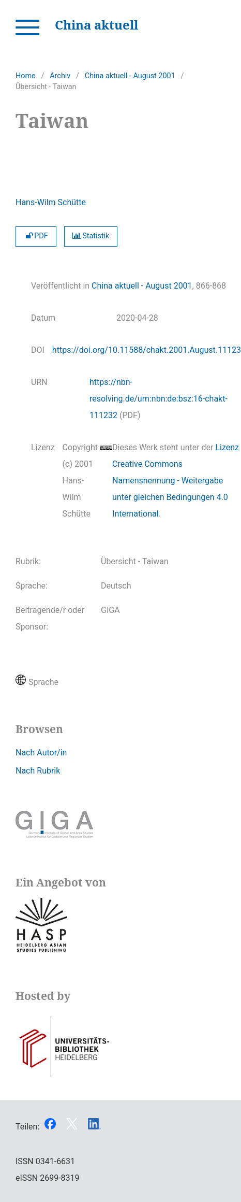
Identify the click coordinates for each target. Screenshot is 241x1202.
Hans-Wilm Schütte (51, 202)
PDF (36, 236)
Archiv (60, 75)
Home (26, 75)
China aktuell (96, 24)
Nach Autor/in (41, 752)
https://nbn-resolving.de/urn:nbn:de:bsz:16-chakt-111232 (158, 398)
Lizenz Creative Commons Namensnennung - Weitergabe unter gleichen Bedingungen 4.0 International (175, 480)
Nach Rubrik (38, 771)
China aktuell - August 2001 (130, 75)
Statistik (91, 236)
